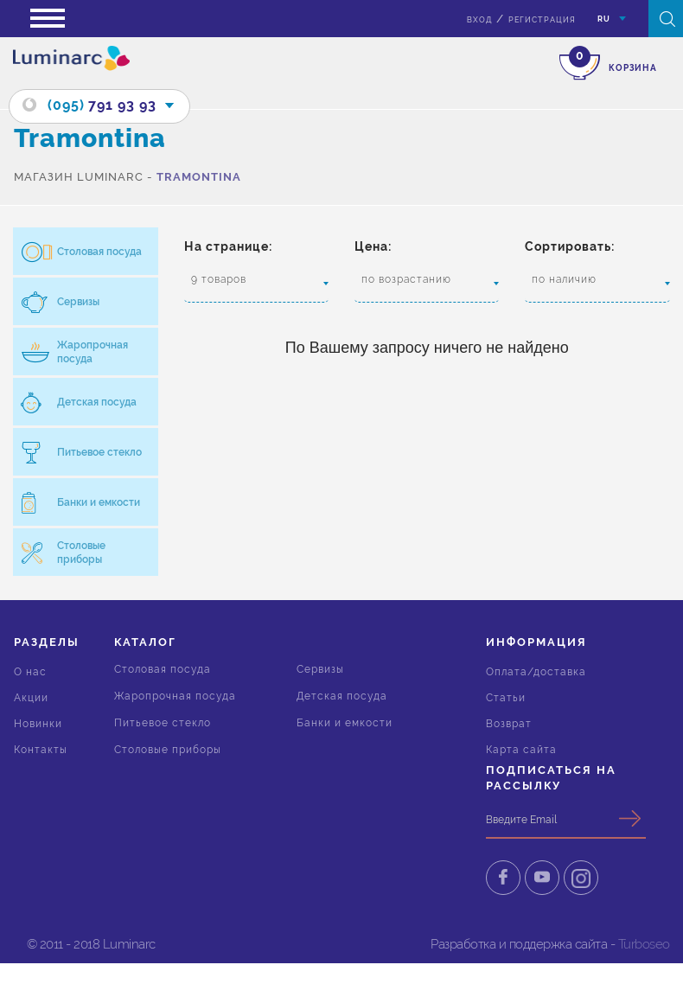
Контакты (40, 750)
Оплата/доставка (536, 672)
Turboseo (644, 944)
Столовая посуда (162, 669)
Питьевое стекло (162, 723)
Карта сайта (521, 750)
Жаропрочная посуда (175, 696)
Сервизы (320, 669)
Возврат (509, 724)
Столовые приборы (167, 750)
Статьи (506, 698)
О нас (30, 672)
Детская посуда (342, 696)
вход (479, 20)
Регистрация (542, 20)
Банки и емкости (345, 723)
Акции (31, 698)
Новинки (38, 724)
